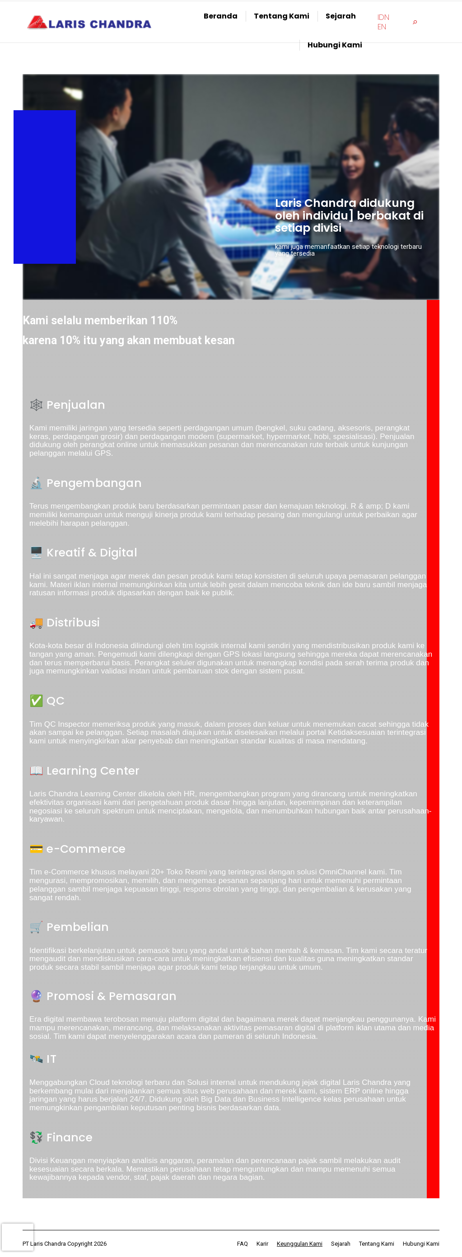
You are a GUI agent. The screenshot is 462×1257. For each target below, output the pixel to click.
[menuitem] (220, 16)
